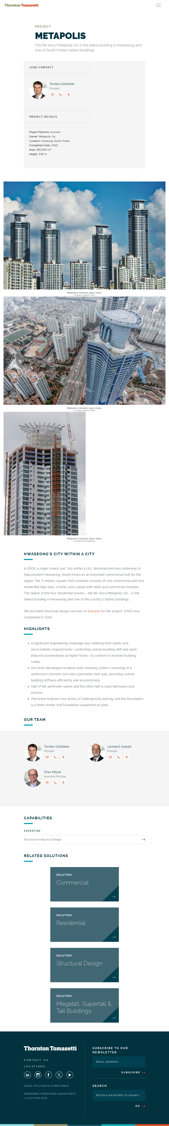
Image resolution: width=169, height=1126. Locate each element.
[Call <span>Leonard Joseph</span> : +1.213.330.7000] (118, 757)
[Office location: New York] (68, 94)
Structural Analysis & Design (42, 839)
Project (43, 26)
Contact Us (36, 1060)
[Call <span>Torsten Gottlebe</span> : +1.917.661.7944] (60, 94)
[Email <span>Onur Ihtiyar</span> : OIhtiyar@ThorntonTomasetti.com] (47, 782)
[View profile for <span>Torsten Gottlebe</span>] (38, 90)
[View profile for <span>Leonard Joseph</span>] (96, 752)
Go (140, 1105)
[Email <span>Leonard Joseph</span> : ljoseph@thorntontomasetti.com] (110, 757)
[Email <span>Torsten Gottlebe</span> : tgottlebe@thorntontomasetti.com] (52, 94)
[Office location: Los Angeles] (126, 757)
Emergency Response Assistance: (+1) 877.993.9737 (50, 1096)
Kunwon (94, 611)
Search (100, 1086)
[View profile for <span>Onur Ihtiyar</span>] (33, 778)
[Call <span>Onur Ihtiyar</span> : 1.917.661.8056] (55, 782)
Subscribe (133, 1072)
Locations (35, 1066)
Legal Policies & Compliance (46, 1085)
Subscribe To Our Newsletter (110, 1050)
